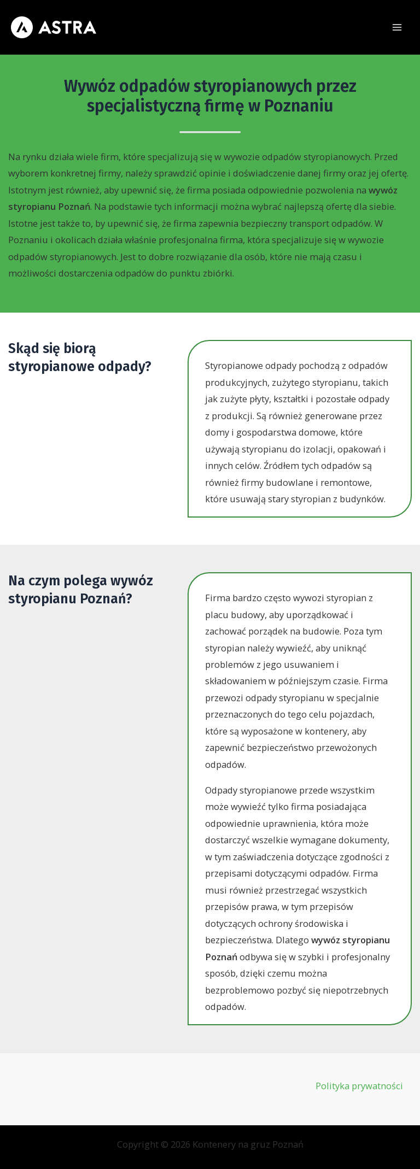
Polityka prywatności (359, 1085)
